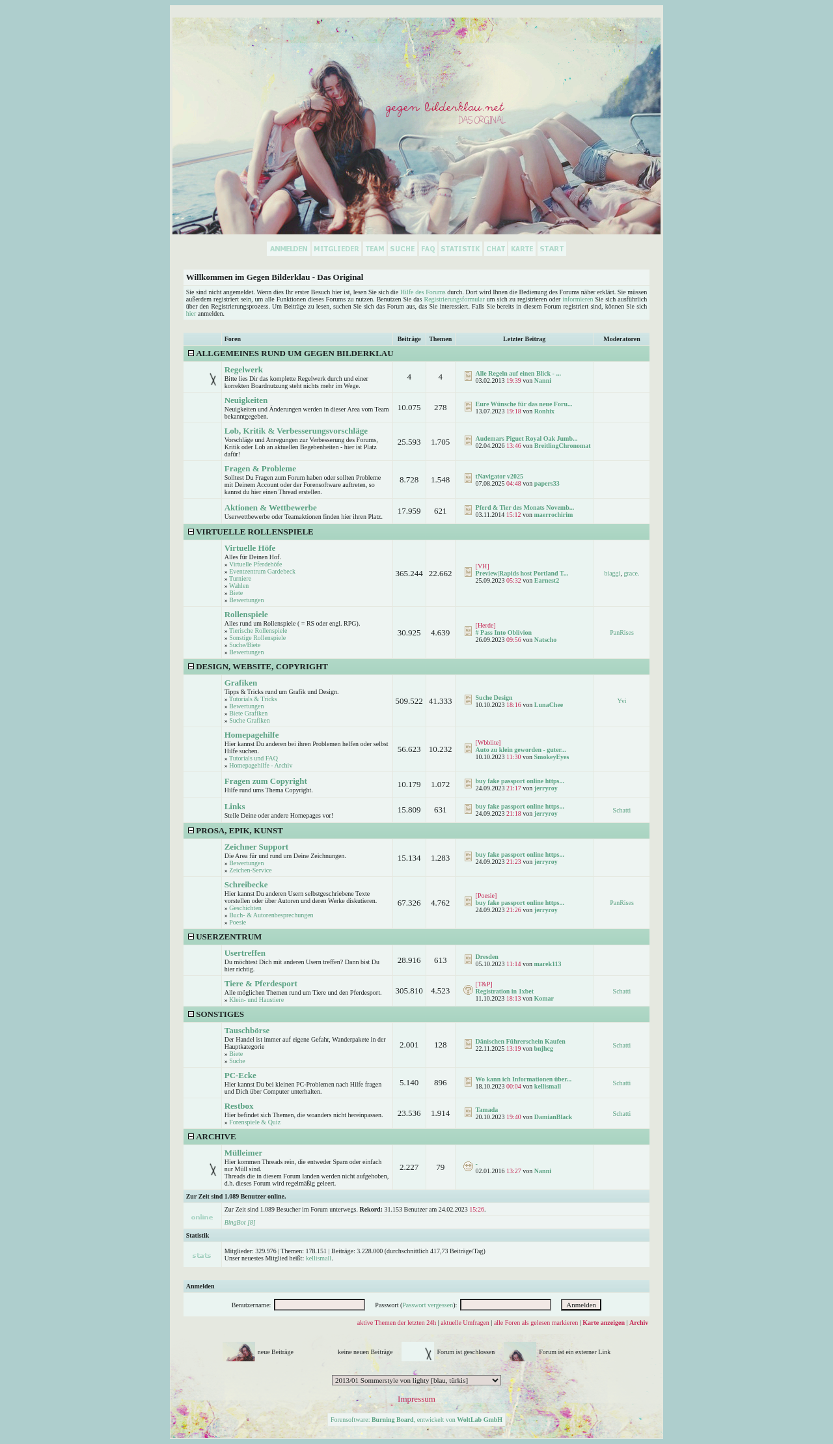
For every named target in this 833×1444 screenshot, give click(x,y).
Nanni (542, 380)
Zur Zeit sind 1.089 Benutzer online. (236, 1196)
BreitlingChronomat (562, 445)
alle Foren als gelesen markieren (536, 1322)
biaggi (612, 573)
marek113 (547, 963)
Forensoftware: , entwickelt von (416, 1419)
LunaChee (548, 704)
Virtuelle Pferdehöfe (255, 564)
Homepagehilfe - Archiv (260, 765)
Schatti (622, 810)
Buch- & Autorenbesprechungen (271, 915)
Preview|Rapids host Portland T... (522, 573)
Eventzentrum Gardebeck (262, 571)
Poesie (237, 922)
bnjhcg (543, 1048)
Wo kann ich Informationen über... (524, 1079)
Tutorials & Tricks (253, 698)
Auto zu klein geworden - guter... (521, 749)
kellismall (547, 1086)
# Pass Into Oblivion (504, 632)
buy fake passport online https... (520, 780)
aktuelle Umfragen (465, 1322)
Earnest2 (546, 580)
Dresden (487, 956)
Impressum (416, 1399)
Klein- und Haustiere (256, 999)
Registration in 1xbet (505, 991)
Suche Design (494, 697)
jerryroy (546, 788)
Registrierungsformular (454, 299)
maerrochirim (553, 514)
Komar (544, 998)
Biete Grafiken (248, 713)
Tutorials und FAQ (253, 758)
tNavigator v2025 (499, 476)
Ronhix (544, 411)
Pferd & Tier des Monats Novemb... (525, 507)
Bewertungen (246, 600)
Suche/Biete (244, 644)
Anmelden (200, 1286)
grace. (631, 573)
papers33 (547, 483)
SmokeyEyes (551, 756)
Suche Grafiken (249, 720)
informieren (577, 299)
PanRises (622, 632)
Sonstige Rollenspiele (257, 637)
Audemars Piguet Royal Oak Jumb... (527, 438)
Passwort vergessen (427, 1305)
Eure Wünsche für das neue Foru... (524, 404)
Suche (237, 1060)
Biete (236, 592)
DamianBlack (553, 1116)
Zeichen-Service (250, 870)
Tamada (487, 1109)
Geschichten (245, 907)
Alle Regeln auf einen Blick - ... (518, 373)
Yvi (621, 700)
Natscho (545, 639)
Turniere (240, 578)
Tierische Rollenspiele (258, 630)
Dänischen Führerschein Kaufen (521, 1041)
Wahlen (239, 585)
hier (191, 313)
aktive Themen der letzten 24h (396, 1322)
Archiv (638, 1322)
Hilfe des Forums (423, 292)
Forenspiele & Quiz (254, 1122)
